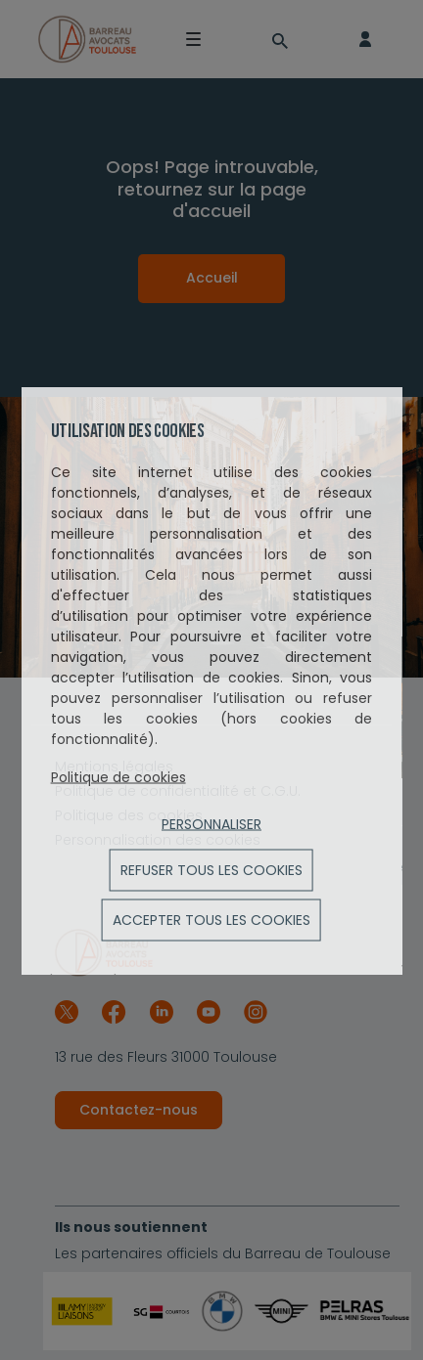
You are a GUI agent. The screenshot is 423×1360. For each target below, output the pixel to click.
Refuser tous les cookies (211, 869)
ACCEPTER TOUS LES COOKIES (211, 919)
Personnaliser (211, 823)
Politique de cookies (118, 776)
